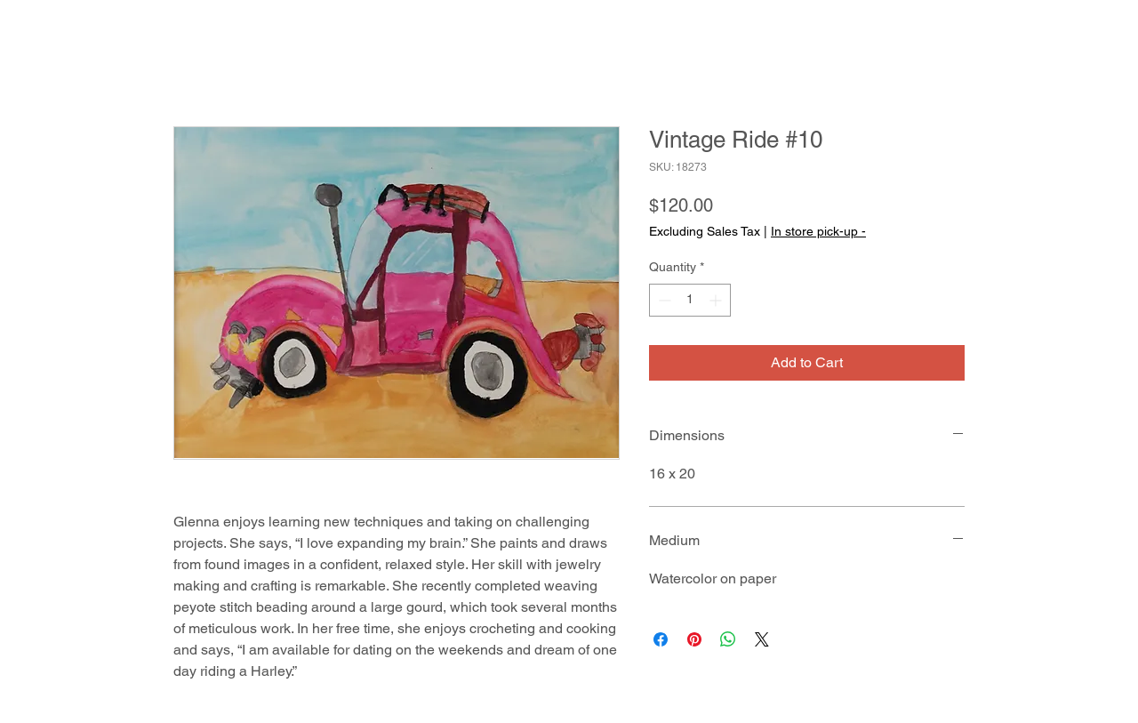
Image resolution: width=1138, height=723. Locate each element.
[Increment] (717, 300)
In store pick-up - (818, 231)
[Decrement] (663, 300)
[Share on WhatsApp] (728, 639)
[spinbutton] (690, 300)
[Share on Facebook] (660, 639)
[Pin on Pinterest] (694, 639)
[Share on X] (762, 639)
